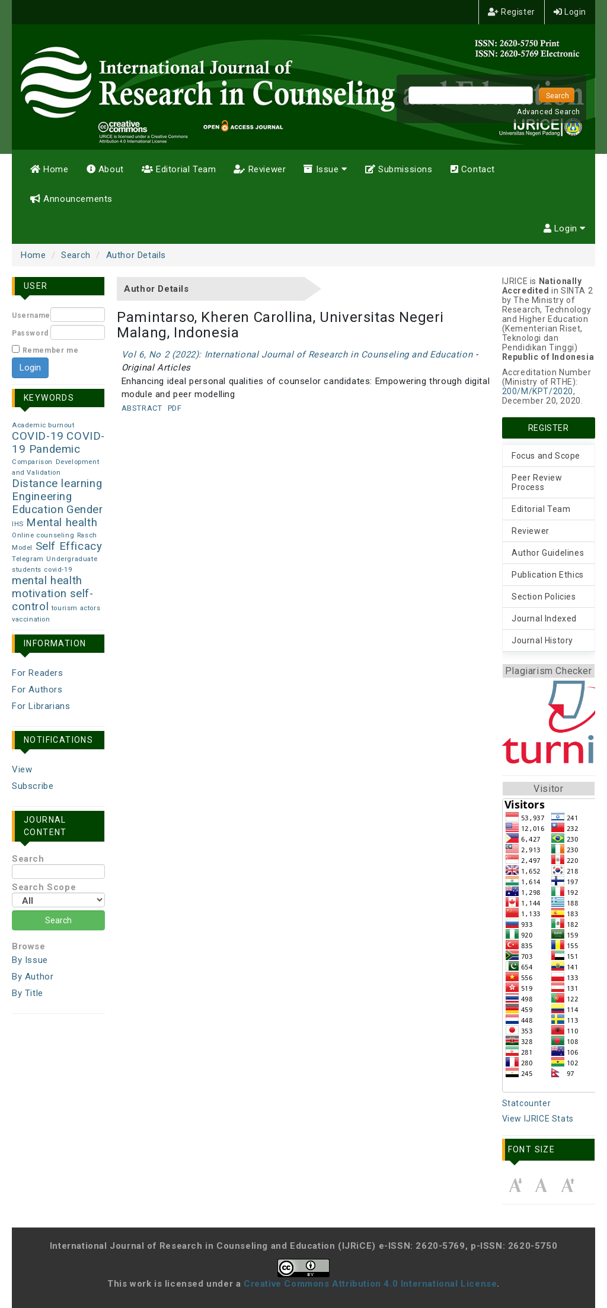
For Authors (37, 689)
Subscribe (32, 786)
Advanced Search (548, 112)
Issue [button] (325, 169)
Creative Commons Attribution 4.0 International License (370, 1283)
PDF (175, 408)
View (22, 769)
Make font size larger (567, 1185)
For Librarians (41, 706)
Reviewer (260, 169)
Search (76, 255)
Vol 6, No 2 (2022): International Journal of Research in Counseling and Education (297, 354)
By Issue (30, 960)
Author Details (136, 255)
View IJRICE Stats (538, 1118)
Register (511, 12)
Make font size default (541, 1185)
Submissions (399, 169)
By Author (32, 976)
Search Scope (58, 894)
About (105, 169)
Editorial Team (179, 169)
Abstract (142, 408)
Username (31, 315)
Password (30, 333)
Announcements (71, 199)
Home (49, 169)
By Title (27, 993)
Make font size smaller (515, 1185)
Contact (473, 169)
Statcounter (526, 1103)
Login (570, 12)
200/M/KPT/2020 (537, 391)
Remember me (51, 350)
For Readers (37, 673)
